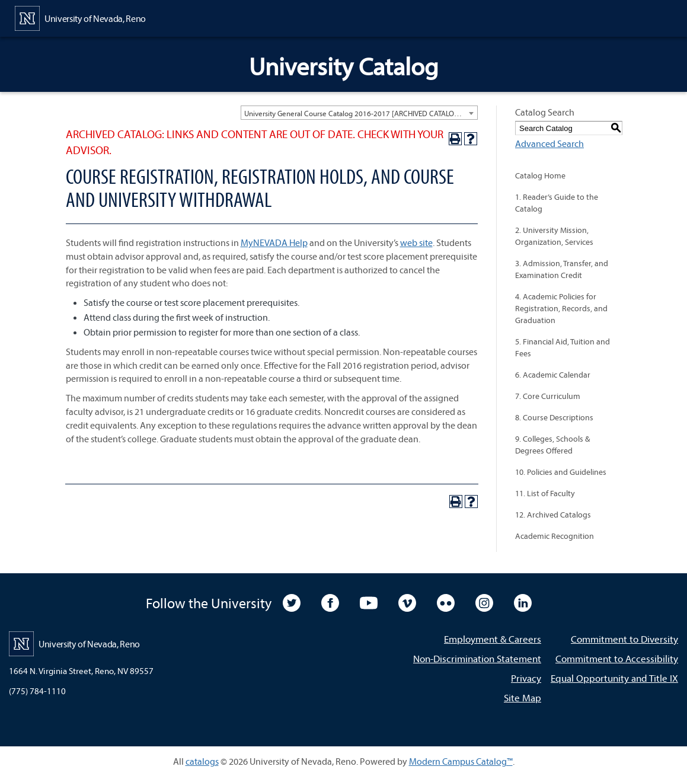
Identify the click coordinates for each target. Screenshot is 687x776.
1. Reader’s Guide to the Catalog (556, 202)
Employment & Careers (492, 639)
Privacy (526, 678)
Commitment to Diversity (624, 639)
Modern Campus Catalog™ (461, 761)
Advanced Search (549, 143)
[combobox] (359, 113)
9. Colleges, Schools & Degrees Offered (552, 444)
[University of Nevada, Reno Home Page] (80, 17)
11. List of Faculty (545, 493)
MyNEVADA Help (274, 242)
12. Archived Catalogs (553, 514)
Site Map (522, 697)
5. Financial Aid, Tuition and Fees (562, 347)
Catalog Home (540, 175)
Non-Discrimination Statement (477, 658)
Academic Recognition (554, 536)
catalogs (202, 761)
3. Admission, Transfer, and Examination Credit (561, 269)
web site (416, 242)
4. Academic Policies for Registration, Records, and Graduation (561, 308)
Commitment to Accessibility (616, 658)
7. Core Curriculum (547, 396)
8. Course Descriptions (554, 417)
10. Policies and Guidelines (560, 472)
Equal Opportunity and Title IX (614, 678)
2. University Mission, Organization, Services (554, 236)
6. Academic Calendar (552, 374)
